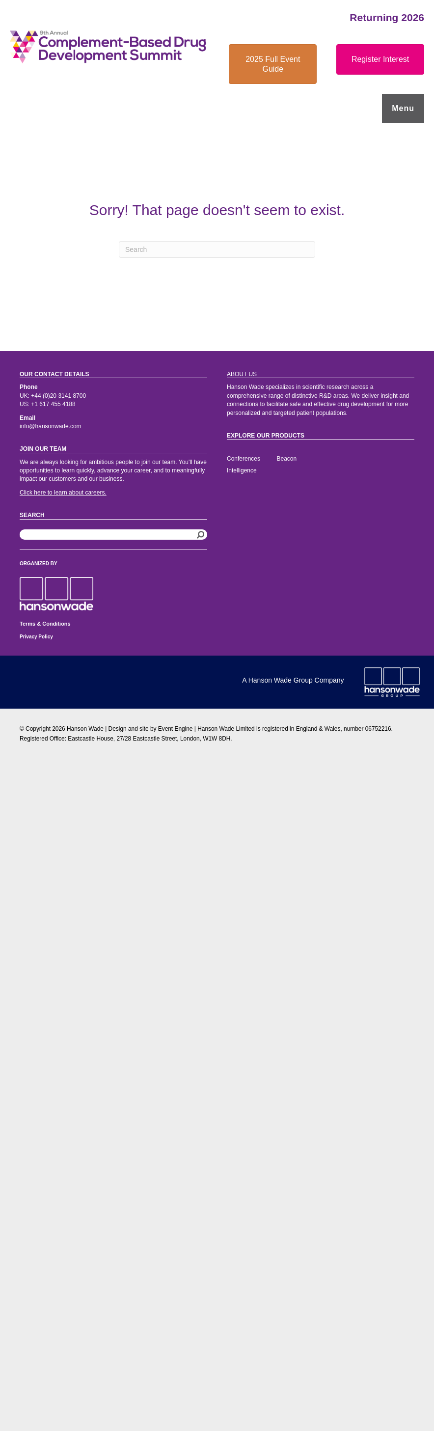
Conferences (243, 458)
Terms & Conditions (45, 624)
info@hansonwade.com (50, 426)
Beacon (287, 458)
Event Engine (175, 728)
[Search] (217, 249)
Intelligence (242, 470)
